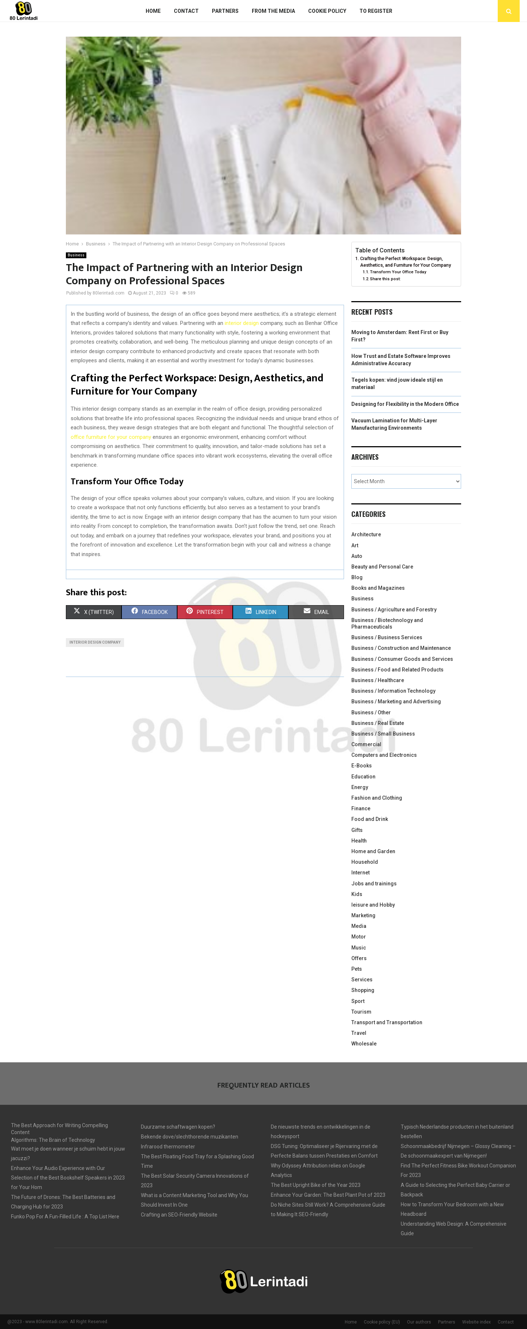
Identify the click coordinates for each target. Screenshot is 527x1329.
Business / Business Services (386, 637)
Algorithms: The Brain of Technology (53, 1140)
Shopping (362, 990)
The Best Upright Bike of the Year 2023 (315, 1185)
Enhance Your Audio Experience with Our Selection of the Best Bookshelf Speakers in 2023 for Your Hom (68, 1177)
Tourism (361, 1012)
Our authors (419, 1322)
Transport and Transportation (386, 1022)
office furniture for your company (111, 437)
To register (375, 11)
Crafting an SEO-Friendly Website (179, 1215)
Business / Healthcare (377, 680)
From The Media (273, 11)
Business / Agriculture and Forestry (394, 609)
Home (153, 11)
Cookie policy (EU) (382, 1322)
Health (359, 841)
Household (364, 862)
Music (358, 948)
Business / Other (371, 712)
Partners (225, 11)
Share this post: (385, 278)
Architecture (366, 534)
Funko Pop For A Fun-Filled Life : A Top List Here (65, 1216)
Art (354, 545)
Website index (476, 1322)
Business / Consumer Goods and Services (402, 659)
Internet (360, 872)
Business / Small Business (383, 734)
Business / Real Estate (377, 723)
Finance (360, 808)
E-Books (361, 766)
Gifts (357, 830)
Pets (356, 969)
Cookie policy (327, 11)
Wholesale (364, 1044)
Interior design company (95, 642)
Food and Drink (369, 819)
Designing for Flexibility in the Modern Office (405, 404)
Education (363, 777)
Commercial (366, 744)
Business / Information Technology (393, 691)
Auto (356, 556)
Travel (358, 1033)
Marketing (363, 915)
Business (76, 255)
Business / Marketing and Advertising (396, 701)
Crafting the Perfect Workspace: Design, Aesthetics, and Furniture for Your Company (405, 262)
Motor (358, 937)
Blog (357, 577)
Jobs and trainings (374, 883)
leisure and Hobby (373, 905)
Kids (356, 894)
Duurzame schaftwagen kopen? (178, 1127)
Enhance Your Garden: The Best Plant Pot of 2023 (328, 1195)
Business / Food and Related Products (397, 670)
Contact (186, 11)
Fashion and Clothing (376, 798)
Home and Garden (373, 851)
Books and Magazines (378, 588)
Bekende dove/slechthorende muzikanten (189, 1137)
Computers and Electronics (384, 755)
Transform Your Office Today (398, 271)
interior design (242, 323)
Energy (359, 787)
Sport (358, 1001)
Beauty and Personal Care (382, 567)
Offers (359, 958)
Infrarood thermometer (168, 1147)
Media (358, 926)
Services (362, 979)
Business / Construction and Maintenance (401, 648)
